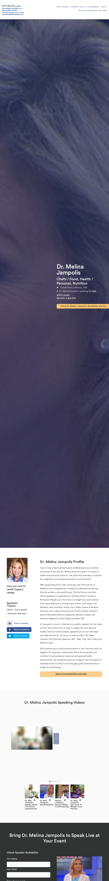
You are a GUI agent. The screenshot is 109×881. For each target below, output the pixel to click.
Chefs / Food (67, 279)
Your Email (12, 869)
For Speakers (93, 7)
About (104, 7)
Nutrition (80, 283)
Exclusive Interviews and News (93, 10)
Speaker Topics (78, 7)
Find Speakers (62, 7)
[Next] (56, 738)
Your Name (13, 859)
